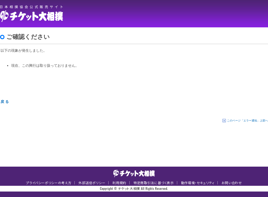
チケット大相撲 (33, 13)
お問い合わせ (232, 182)
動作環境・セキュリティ (197, 182)
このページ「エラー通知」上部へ (247, 120)
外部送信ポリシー (91, 182)
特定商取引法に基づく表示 (153, 182)
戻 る (5, 102)
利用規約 (119, 182)
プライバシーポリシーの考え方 (48, 182)
